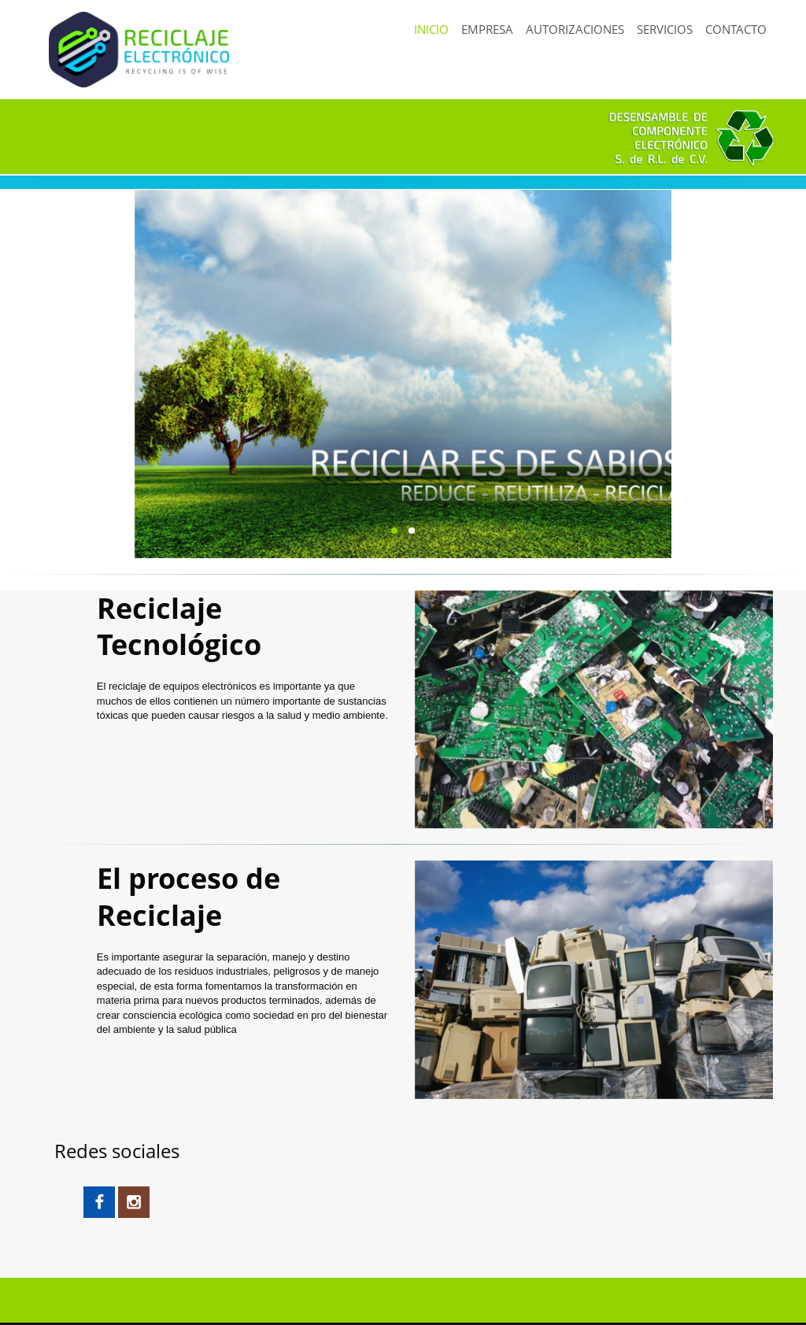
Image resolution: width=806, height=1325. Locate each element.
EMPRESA (487, 29)
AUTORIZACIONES (575, 29)
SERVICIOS (665, 29)
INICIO (431, 29)
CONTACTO (736, 29)
